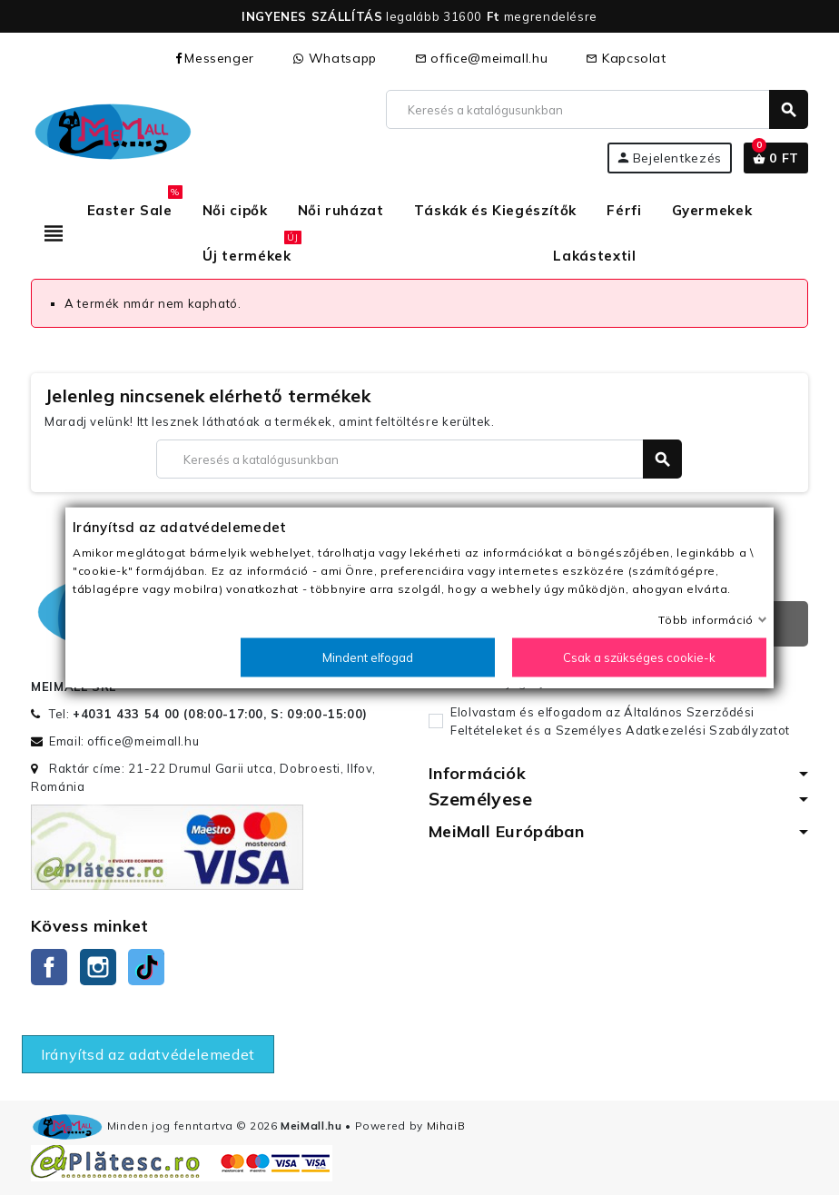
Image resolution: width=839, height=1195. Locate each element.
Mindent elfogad (367, 657)
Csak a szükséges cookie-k (639, 657)
